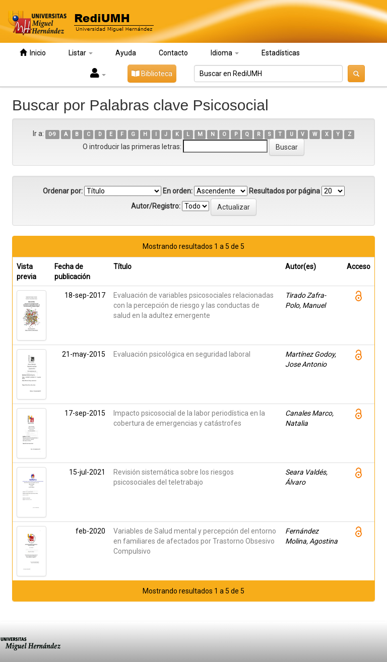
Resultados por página (284, 191)
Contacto (173, 53)
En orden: (177, 191)
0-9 (52, 134)
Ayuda (125, 53)
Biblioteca (152, 74)
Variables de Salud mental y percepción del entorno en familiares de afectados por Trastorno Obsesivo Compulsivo (194, 541)
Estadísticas (281, 53)
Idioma (225, 53)
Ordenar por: (63, 191)
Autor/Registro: (155, 206)
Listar (81, 53)
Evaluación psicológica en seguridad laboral (181, 354)
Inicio (33, 52)
